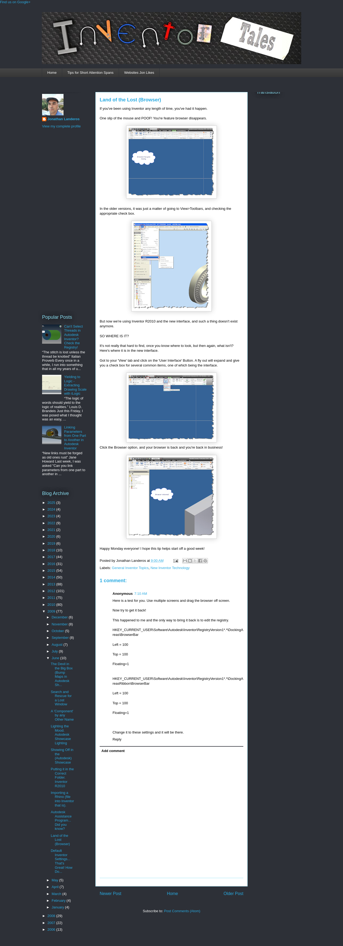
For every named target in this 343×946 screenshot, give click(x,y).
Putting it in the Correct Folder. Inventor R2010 (62, 777)
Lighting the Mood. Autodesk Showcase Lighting (61, 734)
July (55, 651)
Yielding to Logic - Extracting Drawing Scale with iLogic (75, 385)
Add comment (113, 751)
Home (52, 73)
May (55, 880)
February (59, 901)
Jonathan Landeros (63, 119)
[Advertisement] (63, 220)
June (56, 658)
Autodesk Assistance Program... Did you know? (61, 820)
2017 (51, 557)
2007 (51, 923)
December (60, 617)
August (58, 645)
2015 (51, 571)
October (58, 631)
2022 (51, 523)
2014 (51, 577)
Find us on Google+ (15, 2)
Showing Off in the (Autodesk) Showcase (62, 756)
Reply (117, 739)
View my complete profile (61, 126)
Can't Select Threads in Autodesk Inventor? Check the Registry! (73, 336)
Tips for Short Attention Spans (90, 73)
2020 (51, 536)
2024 (51, 509)
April (56, 887)
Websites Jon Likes (139, 73)
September (61, 638)
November (60, 624)
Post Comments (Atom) (182, 911)
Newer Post (110, 893)
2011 (51, 598)
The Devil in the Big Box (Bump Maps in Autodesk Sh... (62, 674)
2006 (51, 929)
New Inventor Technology (170, 568)
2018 (51, 550)
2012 (51, 591)
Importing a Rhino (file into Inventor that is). (62, 799)
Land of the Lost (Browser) (130, 99)
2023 (51, 516)
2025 (51, 503)
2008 (51, 916)
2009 (51, 611)
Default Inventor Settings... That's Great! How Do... (61, 861)
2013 (51, 584)
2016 (51, 564)
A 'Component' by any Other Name (62, 715)
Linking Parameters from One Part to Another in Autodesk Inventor (75, 437)
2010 (51, 605)
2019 (51, 543)
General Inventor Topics (130, 568)
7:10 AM (140, 594)
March (57, 894)
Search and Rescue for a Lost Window (61, 698)
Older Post (233, 893)
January (58, 907)
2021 (51, 530)
